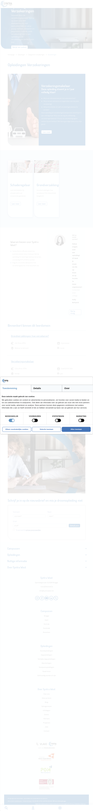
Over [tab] (67, 388)
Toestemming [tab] (9, 388)
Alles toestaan (76, 429)
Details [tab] (37, 388)
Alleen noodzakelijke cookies (16, 429)
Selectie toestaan (46, 429)
